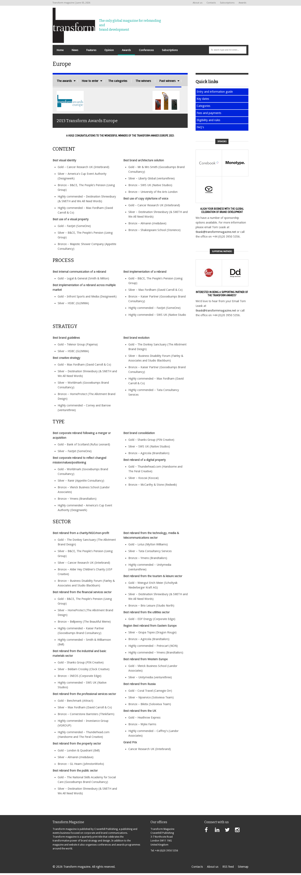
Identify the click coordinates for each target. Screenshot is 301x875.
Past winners (167, 82)
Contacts (211, 2)
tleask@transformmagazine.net (216, 233)
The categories (117, 82)
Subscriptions (227, 2)
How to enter (90, 82)
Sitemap (243, 868)
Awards (242, 2)
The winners (143, 82)
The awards (64, 82)
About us (197, 2)
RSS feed (228, 868)
